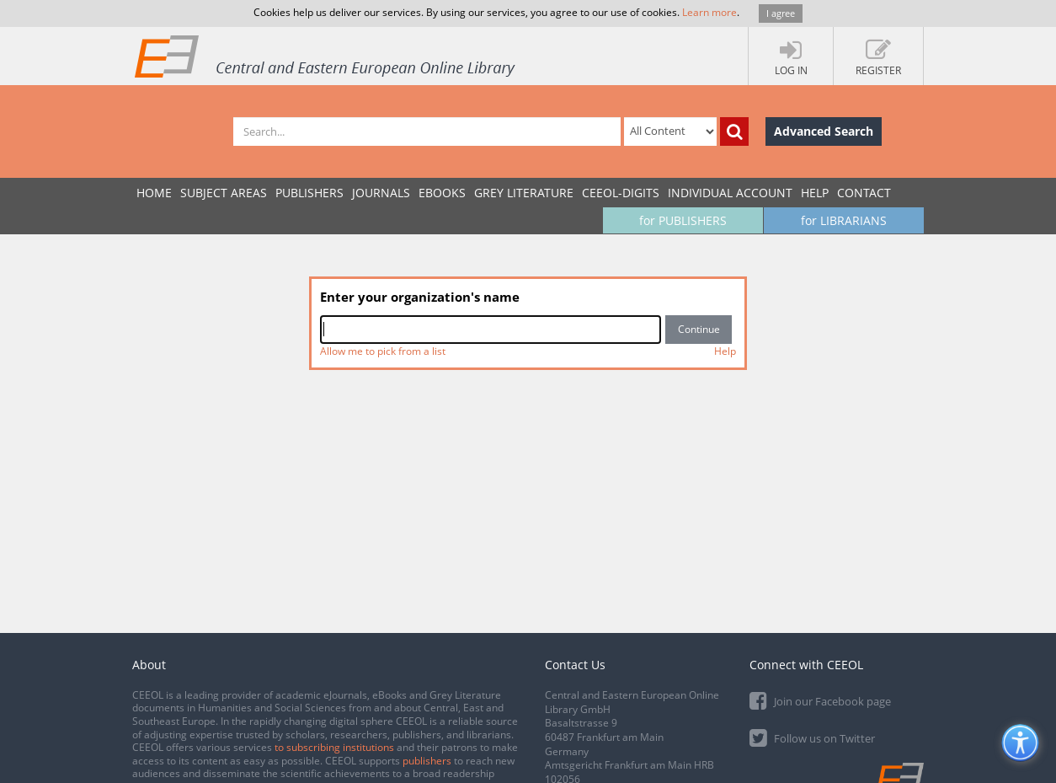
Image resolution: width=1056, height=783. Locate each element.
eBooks (442, 193)
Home (154, 193)
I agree (780, 13)
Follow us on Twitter (812, 737)
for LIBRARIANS (844, 220)
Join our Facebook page (820, 700)
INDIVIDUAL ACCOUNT (730, 193)
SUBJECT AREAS (223, 193)
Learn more (709, 12)
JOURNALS (381, 193)
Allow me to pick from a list (382, 351)
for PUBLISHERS (683, 220)
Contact (864, 193)
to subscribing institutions (334, 747)
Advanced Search (823, 131)
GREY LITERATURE (523, 193)
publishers (427, 761)
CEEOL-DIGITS (620, 193)
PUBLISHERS (309, 193)
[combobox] (490, 329)
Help (815, 193)
